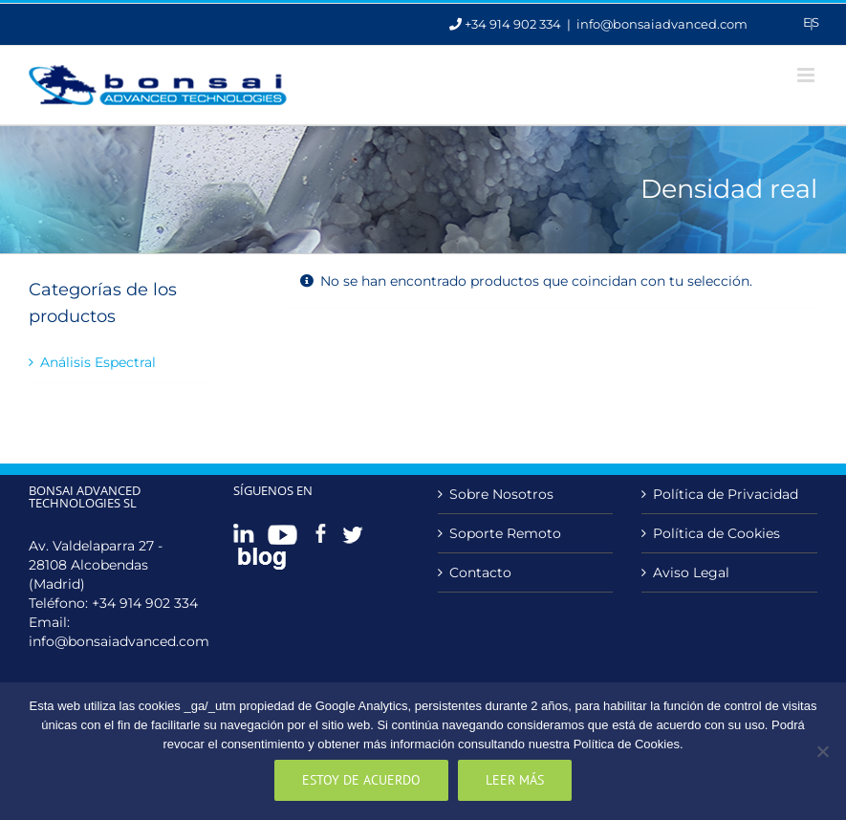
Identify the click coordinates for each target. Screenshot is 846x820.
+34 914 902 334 (145, 603)
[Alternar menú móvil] (807, 75)
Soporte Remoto (505, 533)
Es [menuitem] (811, 22)
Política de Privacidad (725, 494)
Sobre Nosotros (501, 494)
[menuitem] (811, 22)
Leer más (515, 779)
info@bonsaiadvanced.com (662, 24)
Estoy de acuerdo (361, 779)
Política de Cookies (716, 533)
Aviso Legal (691, 572)
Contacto (480, 572)
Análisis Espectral (98, 362)
